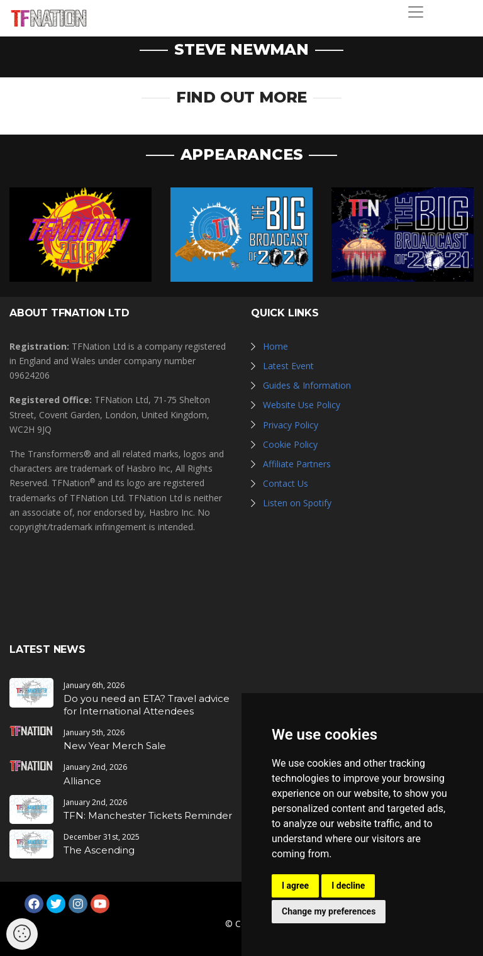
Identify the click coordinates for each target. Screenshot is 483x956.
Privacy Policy (290, 425)
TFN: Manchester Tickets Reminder (148, 815)
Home (275, 346)
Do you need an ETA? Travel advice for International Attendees (147, 704)
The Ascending (99, 850)
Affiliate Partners (297, 464)
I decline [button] (348, 886)
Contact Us (285, 483)
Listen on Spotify (297, 503)
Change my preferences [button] (328, 911)
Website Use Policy (301, 405)
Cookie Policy (290, 444)
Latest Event (288, 366)
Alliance (82, 781)
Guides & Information (307, 385)
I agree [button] (295, 886)
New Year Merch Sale (115, 746)
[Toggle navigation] (416, 12)
